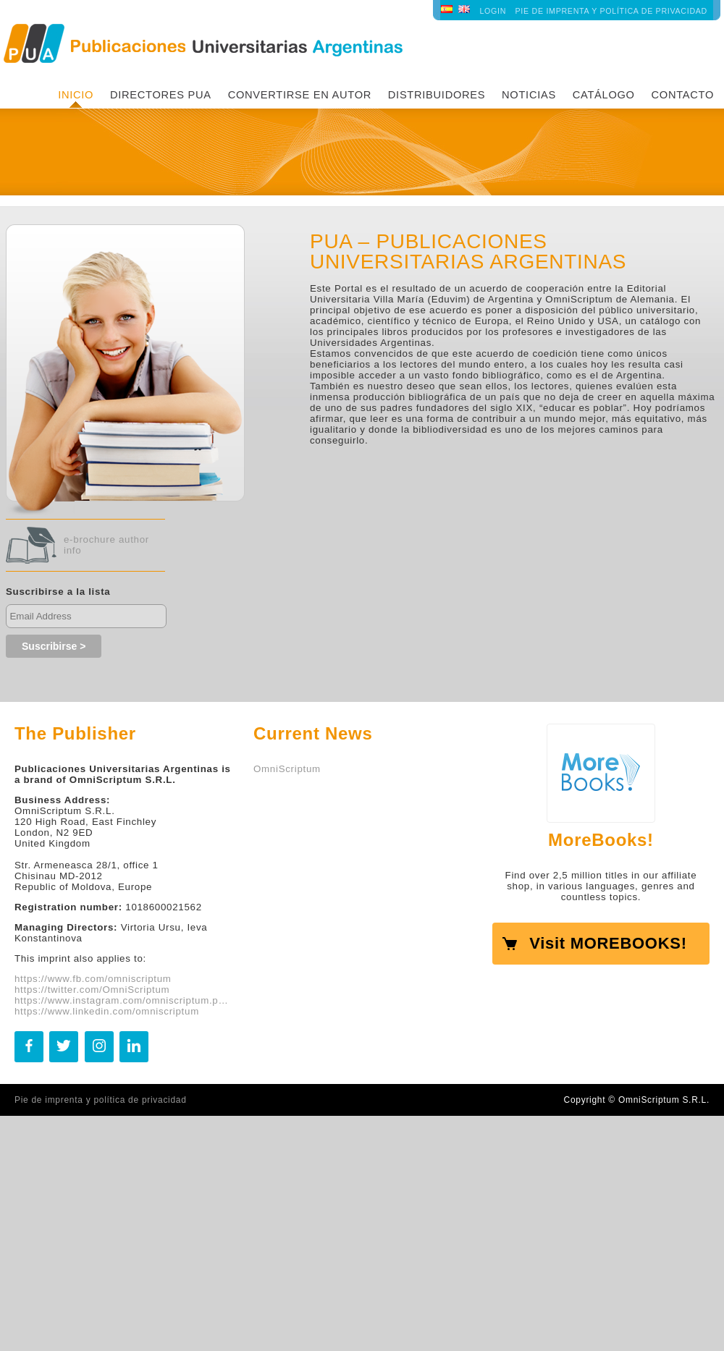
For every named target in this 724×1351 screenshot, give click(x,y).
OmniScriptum (287, 768)
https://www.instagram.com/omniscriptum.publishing (123, 1000)
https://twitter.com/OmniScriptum (91, 989)
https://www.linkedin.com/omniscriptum (106, 1011)
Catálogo (604, 95)
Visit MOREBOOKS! (607, 943)
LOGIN (492, 11)
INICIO (75, 95)
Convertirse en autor (299, 95)
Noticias (529, 95)
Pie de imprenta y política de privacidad (611, 11)
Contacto (682, 95)
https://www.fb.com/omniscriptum (93, 978)
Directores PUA (160, 95)
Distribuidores (436, 95)
